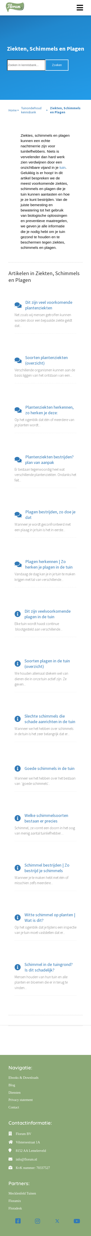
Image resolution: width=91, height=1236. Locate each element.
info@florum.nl (26, 1159)
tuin (62, 167)
